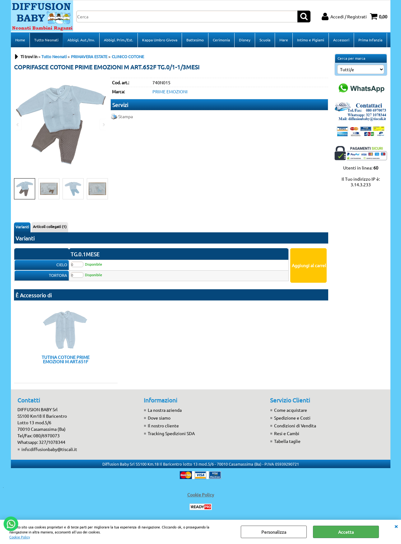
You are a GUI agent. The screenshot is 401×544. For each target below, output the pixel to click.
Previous (18, 124)
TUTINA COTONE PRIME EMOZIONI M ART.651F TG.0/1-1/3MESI (66, 359)
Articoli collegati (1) (50, 226)
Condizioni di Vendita (295, 425)
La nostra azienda (165, 410)
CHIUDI (396, 526)
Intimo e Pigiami (310, 39)
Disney (244, 39)
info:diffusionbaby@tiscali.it (49, 449)
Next (103, 124)
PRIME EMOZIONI (170, 91)
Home (20, 39)
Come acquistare (290, 410)
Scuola (264, 39)
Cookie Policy (19, 536)
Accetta (346, 532)
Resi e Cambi (286, 433)
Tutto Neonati (46, 39)
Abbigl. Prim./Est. (118, 39)
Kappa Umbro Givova (159, 39)
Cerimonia (221, 39)
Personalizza (273, 532)
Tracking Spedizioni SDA (171, 433)
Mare (283, 39)
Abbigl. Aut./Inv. (81, 39)
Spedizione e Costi (292, 418)
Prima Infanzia (370, 39)
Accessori (341, 39)
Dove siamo (159, 418)
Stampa (125, 116)
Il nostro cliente (163, 425)
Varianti (22, 226)
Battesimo (195, 39)
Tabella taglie (287, 441)
